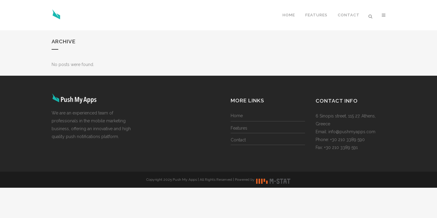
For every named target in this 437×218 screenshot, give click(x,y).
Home (237, 115)
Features (239, 128)
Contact (238, 139)
